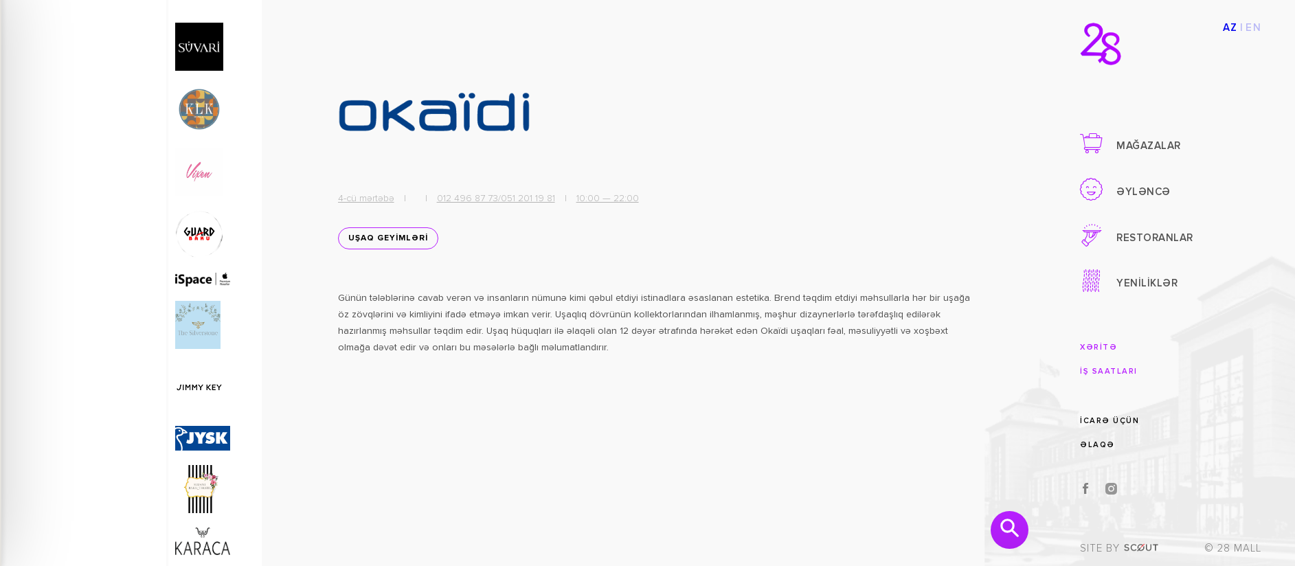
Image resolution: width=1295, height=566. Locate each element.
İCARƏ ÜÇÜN (1109, 420)
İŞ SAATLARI (1109, 371)
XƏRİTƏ (1098, 347)
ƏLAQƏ (1097, 445)
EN (1253, 28)
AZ (1230, 28)
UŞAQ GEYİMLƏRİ (385, 242)
